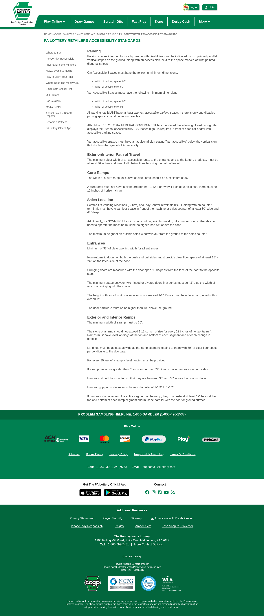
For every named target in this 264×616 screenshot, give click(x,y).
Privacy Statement (82, 518)
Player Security (112, 518)
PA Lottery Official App (58, 128)
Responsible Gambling (149, 454)
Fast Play (139, 21)
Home (47, 34)
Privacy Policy (118, 454)
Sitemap (136, 518)
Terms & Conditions (183, 454)
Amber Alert (143, 526)
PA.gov (119, 526)
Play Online (55, 21)
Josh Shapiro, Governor (177, 526)
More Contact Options (148, 544)
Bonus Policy (94, 454)
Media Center (53, 107)
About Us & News (63, 34)
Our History (52, 94)
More (205, 21)
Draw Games (85, 21)
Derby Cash (181, 21)
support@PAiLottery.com (159, 466)
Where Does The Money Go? (62, 82)
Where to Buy (53, 52)
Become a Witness (56, 122)
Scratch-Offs (113, 21)
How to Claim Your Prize (60, 76)
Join (209, 7)
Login (191, 8)
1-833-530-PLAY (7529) (111, 466)
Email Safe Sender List (59, 88)
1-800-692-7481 (118, 544)
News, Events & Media (59, 70)
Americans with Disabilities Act (96, 34)
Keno (159, 21)
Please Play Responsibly (60, 58)
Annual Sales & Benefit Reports (59, 114)
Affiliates (74, 454)
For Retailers (53, 101)
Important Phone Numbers (61, 64)
